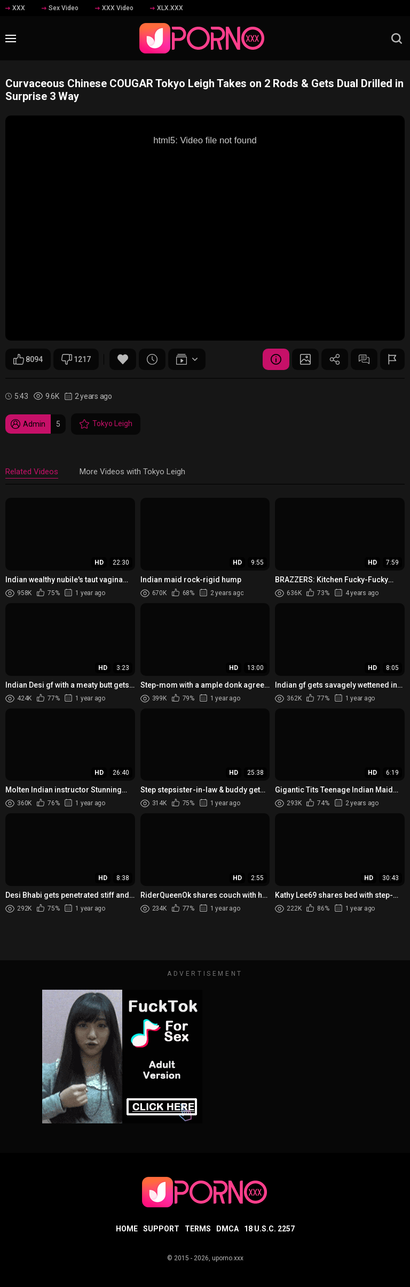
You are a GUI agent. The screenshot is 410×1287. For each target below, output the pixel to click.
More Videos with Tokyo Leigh (132, 471)
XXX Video (114, 8)
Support (161, 1228)
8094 (28, 359)
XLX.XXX (166, 8)
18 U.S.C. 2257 (269, 1228)
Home (127, 1228)
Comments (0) (364, 359)
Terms (198, 1228)
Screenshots (305, 359)
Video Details (276, 359)
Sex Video (60, 8)
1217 (76, 359)
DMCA (227, 1228)
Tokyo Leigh (105, 424)
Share (334, 359)
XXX (15, 8)
